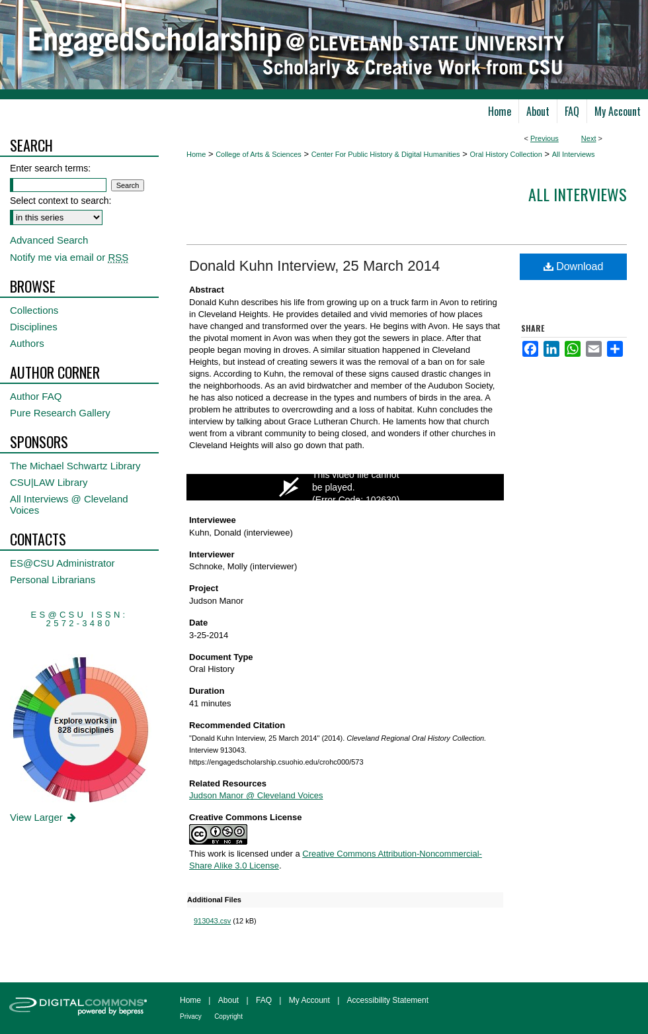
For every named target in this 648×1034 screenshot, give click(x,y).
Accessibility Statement (387, 1000)
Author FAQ (35, 396)
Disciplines (34, 326)
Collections (34, 310)
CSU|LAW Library (49, 482)
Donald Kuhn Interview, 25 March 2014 (314, 266)
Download (574, 266)
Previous (544, 138)
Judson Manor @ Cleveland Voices (256, 795)
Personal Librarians (52, 579)
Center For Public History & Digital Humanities (385, 154)
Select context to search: (60, 200)
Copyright (228, 1016)
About (228, 1000)
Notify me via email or (69, 257)
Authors (27, 343)
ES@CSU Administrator (62, 563)
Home (196, 154)
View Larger (44, 817)
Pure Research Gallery (60, 412)
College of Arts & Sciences (259, 154)
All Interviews (573, 154)
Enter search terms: (50, 168)
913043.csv (212, 921)
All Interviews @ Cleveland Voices (69, 504)
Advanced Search (49, 240)
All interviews (577, 194)
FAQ (264, 1000)
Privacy (191, 1016)
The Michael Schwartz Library (75, 465)
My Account (309, 1000)
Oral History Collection (505, 154)
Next (588, 138)
